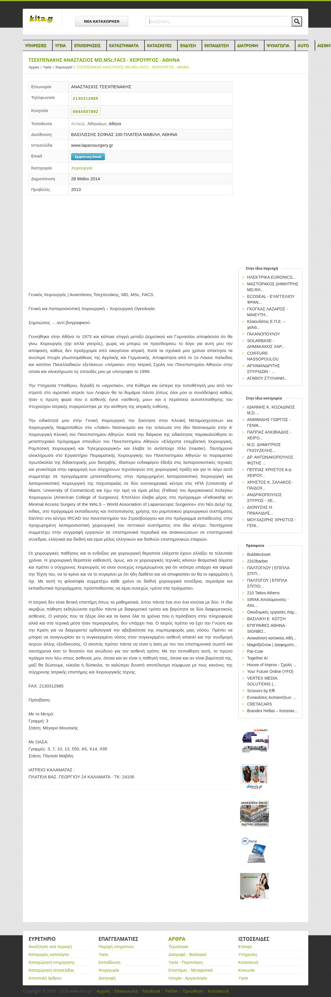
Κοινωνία (246, 970)
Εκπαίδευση (109, 962)
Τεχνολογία (178, 946)
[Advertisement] (131, 241)
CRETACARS (259, 704)
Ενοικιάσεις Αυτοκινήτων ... (271, 697)
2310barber (257, 561)
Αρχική (103, 991)
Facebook (151, 991)
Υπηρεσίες (248, 954)
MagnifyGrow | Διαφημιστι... (272, 644)
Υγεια (60, 45)
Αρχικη (36, 67)
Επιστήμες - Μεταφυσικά (190, 970)
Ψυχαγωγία (108, 970)
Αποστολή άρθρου (45, 978)
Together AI (257, 658)
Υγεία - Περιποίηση (185, 962)
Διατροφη (247, 45)
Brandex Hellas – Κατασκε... (272, 710)
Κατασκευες (159, 45)
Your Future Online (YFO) (270, 671)
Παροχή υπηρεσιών (116, 946)
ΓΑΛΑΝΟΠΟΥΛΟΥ (263, 334)
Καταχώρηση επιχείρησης (52, 962)
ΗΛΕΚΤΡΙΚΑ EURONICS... (271, 277)
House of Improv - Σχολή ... (271, 664)
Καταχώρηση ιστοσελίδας (51, 970)
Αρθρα (176, 939)
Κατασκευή (248, 962)
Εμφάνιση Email (88, 156)
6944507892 (85, 111)
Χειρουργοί (65, 67)
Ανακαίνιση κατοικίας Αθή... (271, 638)
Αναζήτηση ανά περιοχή (50, 946)
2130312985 (85, 98)
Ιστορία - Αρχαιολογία (187, 978)
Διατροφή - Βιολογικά (187, 954)
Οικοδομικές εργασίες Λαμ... (272, 612)
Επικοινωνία (126, 991)
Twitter (171, 991)
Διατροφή (107, 978)
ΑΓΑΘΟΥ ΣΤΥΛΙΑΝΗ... (267, 378)
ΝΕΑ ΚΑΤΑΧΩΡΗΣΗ (101, 21)
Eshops (245, 946)
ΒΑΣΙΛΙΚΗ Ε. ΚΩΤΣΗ (266, 618)
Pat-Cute (255, 651)
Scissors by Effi (261, 690)
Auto (303, 45)
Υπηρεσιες (35, 45)
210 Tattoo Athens (263, 593)
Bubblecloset (258, 554)
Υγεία (49, 67)
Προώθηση (192, 991)
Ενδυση (188, 45)
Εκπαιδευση (216, 45)
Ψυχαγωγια (278, 45)
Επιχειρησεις (87, 45)
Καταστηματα (123, 45)
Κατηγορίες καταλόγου (49, 954)
